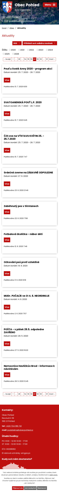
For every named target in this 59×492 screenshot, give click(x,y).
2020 (13, 50)
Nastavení (42, 488)
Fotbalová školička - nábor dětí (23, 234)
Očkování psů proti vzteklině (21, 262)
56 (31, 59)
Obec (11, 28)
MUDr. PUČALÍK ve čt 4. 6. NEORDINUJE (26, 295)
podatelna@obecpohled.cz (22, 21)
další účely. (54, 475)
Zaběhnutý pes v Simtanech (21, 206)
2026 (16, 54)
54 (25, 59)
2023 (41, 50)
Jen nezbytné (30, 488)
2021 (22, 50)
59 (41, 59)
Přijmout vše (18, 488)
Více (7, 80)
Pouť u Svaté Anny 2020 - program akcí (28, 68)
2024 (50, 50)
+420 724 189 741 (14, 17)
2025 (7, 54)
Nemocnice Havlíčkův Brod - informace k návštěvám (29, 367)
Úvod (4, 28)
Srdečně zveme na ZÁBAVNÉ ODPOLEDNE (28, 172)
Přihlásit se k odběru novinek (40, 43)
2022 (31, 50)
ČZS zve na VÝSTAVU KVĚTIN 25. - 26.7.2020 (24, 137)
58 (38, 59)
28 (19, 59)
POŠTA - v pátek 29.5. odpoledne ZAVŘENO (24, 331)
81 (47, 59)
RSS (17, 43)
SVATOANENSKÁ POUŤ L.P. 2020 (23, 102)
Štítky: (5, 49)
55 (28, 59)
